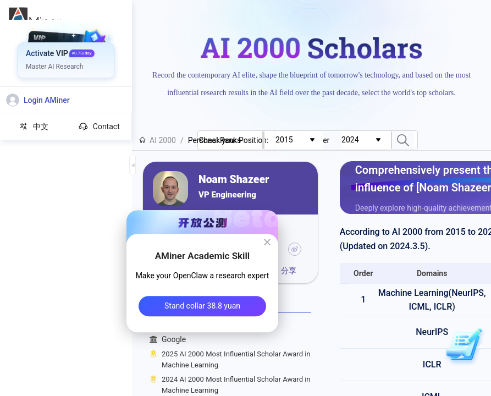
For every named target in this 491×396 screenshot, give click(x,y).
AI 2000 (157, 140)
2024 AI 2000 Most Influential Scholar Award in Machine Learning (236, 384)
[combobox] (326, 140)
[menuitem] (66, 41)
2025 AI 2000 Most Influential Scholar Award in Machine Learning (236, 359)
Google (236, 339)
